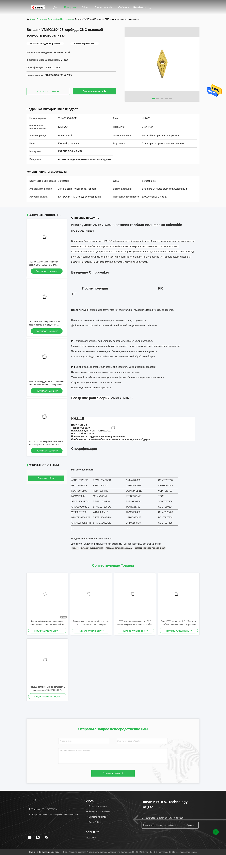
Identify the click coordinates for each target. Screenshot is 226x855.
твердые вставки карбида (119, 548)
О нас (85, 7)
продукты (41, 19)
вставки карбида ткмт (92, 548)
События (123, 7)
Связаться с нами (48, 91)
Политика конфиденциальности (44, 852)
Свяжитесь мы (104, 7)
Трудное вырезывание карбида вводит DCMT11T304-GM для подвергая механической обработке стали (91, 623)
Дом (55, 7)
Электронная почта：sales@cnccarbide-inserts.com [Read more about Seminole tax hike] (54, 814)
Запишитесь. (190, 825)
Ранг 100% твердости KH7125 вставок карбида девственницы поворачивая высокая (46, 384)
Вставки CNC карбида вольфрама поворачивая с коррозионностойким (47, 623)
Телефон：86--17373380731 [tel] (43, 809)
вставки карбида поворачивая (150, 548)
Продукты (70, 7)
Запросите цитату (94, 91)
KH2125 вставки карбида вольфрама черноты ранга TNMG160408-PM (47, 688)
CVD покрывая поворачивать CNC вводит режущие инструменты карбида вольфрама (45, 324)
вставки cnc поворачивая (60, 19)
